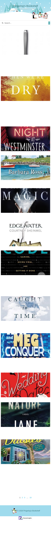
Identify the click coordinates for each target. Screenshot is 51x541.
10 (31, 498)
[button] (49, 23)
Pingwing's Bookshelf (25, 5)
